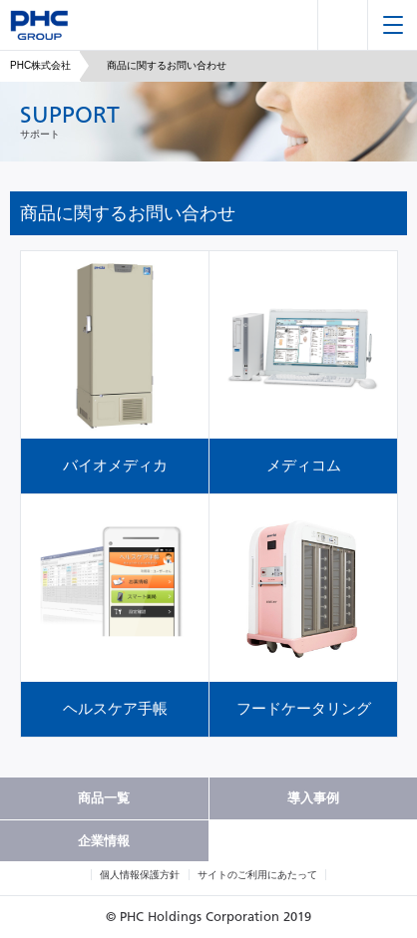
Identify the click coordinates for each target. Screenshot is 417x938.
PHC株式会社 (40, 65)
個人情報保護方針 (140, 874)
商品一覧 (104, 797)
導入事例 (313, 797)
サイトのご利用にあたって (257, 874)
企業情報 (104, 840)
